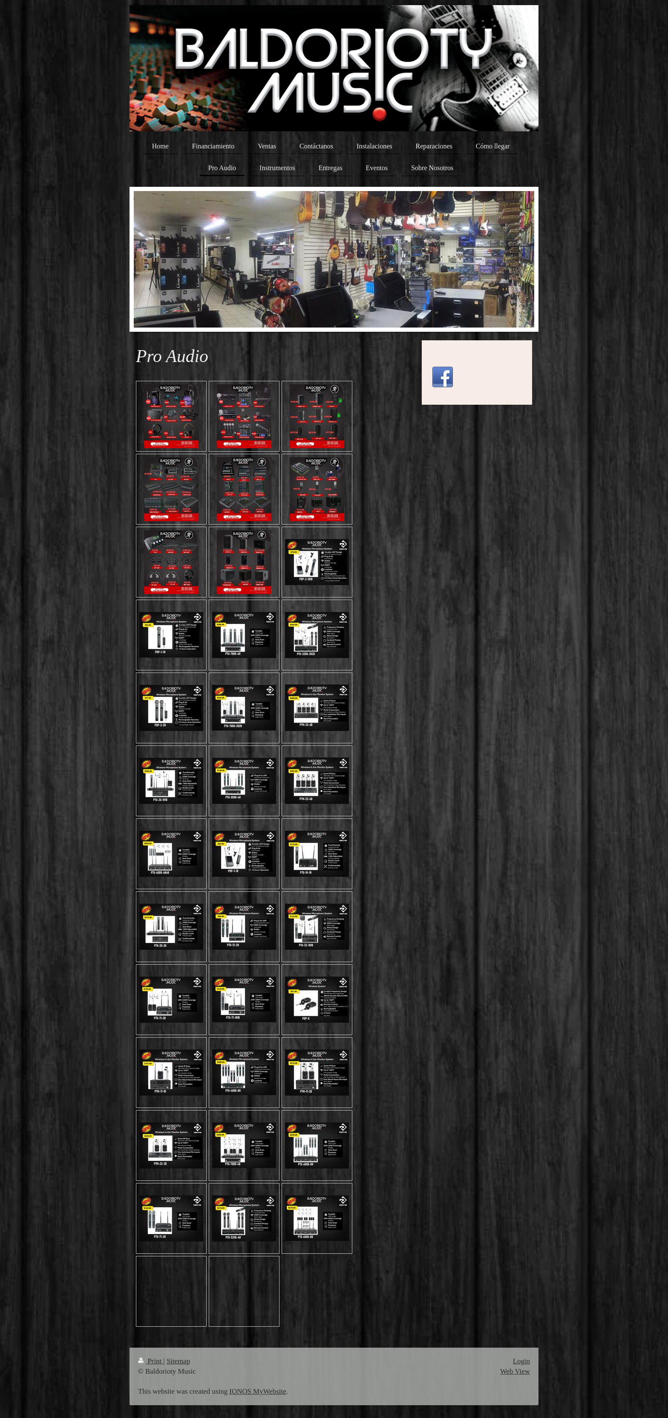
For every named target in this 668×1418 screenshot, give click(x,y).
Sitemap (178, 1361)
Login (521, 1361)
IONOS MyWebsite (257, 1391)
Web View (515, 1371)
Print (150, 1361)
